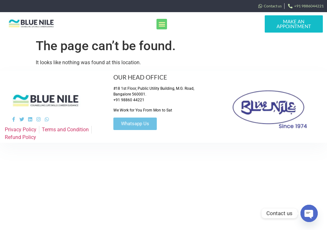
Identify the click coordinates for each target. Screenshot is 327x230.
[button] (161, 24)
